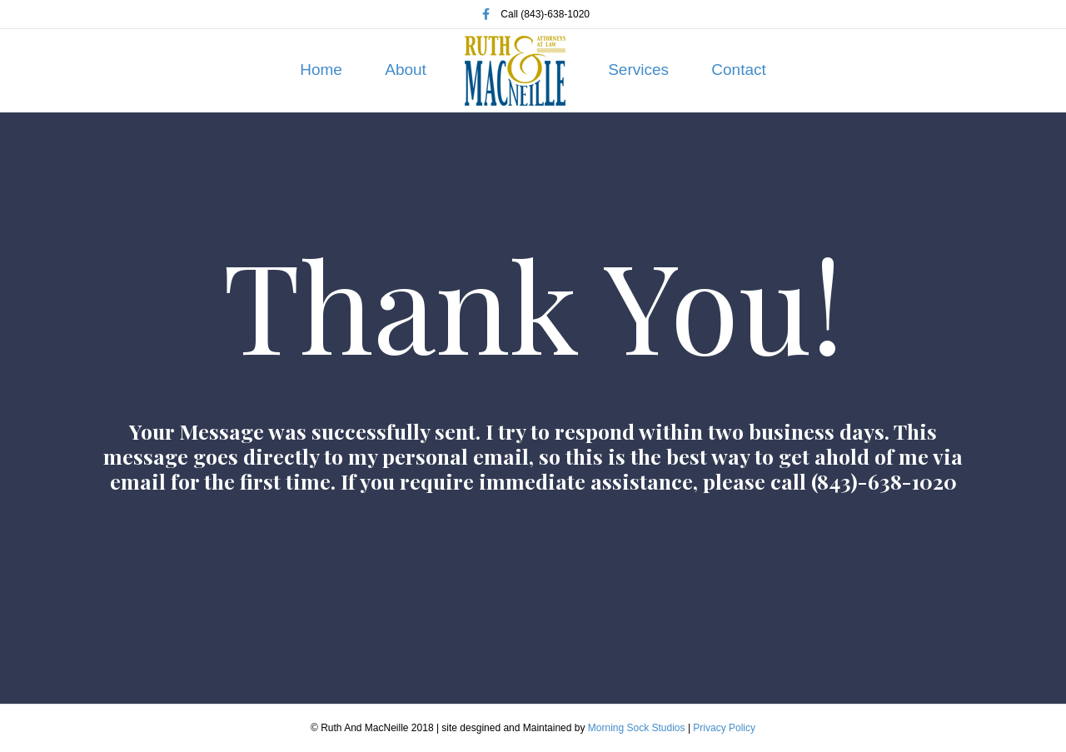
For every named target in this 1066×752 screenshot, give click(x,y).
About (405, 69)
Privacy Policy (724, 728)
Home (321, 69)
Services (638, 69)
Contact (738, 69)
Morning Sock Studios (636, 728)
